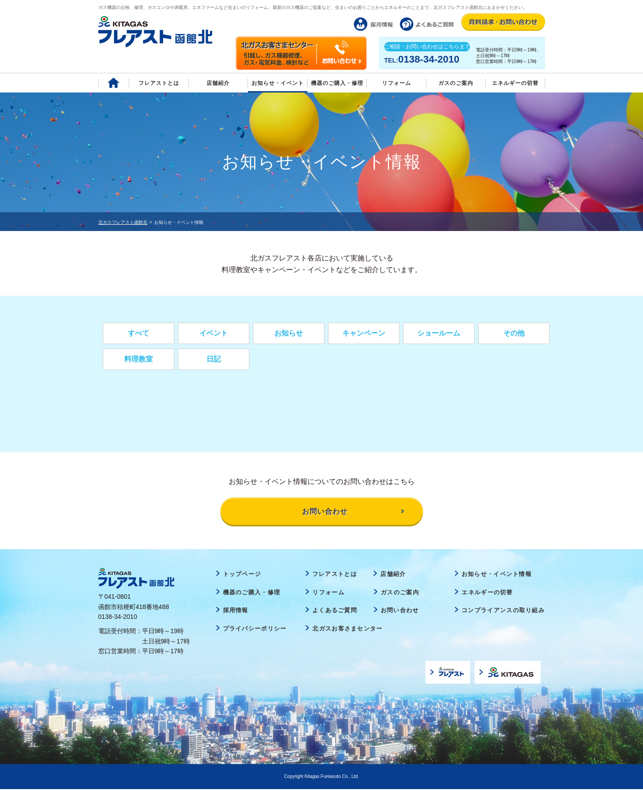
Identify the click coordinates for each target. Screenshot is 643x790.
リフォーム (396, 83)
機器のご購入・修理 (337, 83)
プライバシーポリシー (255, 629)
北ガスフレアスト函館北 (122, 222)
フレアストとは (159, 83)
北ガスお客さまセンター (347, 629)
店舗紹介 (218, 83)
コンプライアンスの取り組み (503, 611)
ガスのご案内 (400, 593)
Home (113, 82)
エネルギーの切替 (515, 83)
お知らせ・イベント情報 (497, 574)
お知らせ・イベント (278, 83)
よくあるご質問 (334, 611)
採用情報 (235, 611)
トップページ (242, 574)
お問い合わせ (400, 611)
